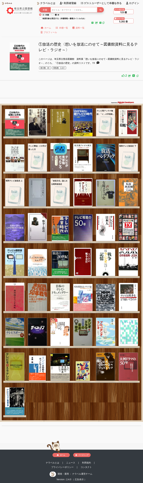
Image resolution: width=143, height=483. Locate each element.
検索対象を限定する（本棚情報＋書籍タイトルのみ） (64, 18)
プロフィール (49, 32)
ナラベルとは (46, 3)
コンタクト (86, 467)
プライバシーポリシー (62, 467)
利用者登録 (68, 3)
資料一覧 (78, 27)
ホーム (46, 27)
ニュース (71, 462)
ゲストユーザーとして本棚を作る (101, 3)
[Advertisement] (71, 90)
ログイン (132, 3)
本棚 (45, 15)
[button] (93, 22)
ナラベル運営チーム (82, 473)
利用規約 (86, 462)
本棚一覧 (62, 27)
